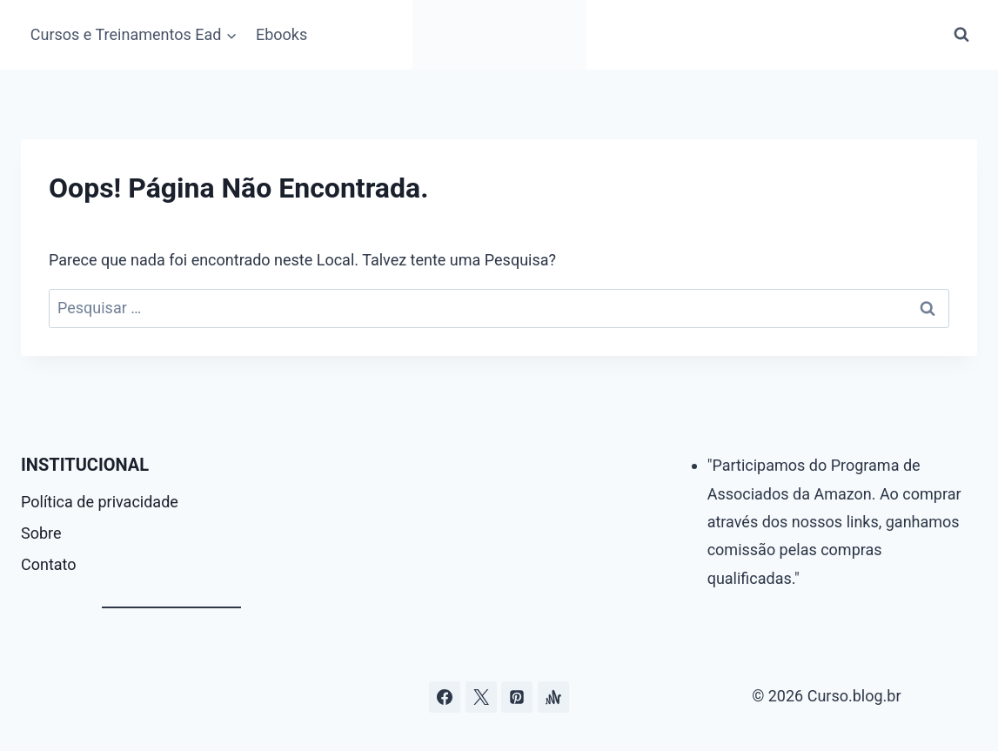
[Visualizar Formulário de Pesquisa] (961, 34)
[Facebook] (444, 697)
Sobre (41, 533)
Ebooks (281, 34)
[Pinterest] (516, 697)
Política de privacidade (99, 502)
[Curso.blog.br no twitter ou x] (481, 697)
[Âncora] (553, 697)
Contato (49, 564)
